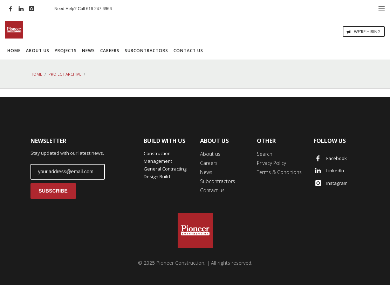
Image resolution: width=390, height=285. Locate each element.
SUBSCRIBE (53, 191)
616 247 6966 (99, 8)
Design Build (157, 176)
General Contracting (165, 169)
